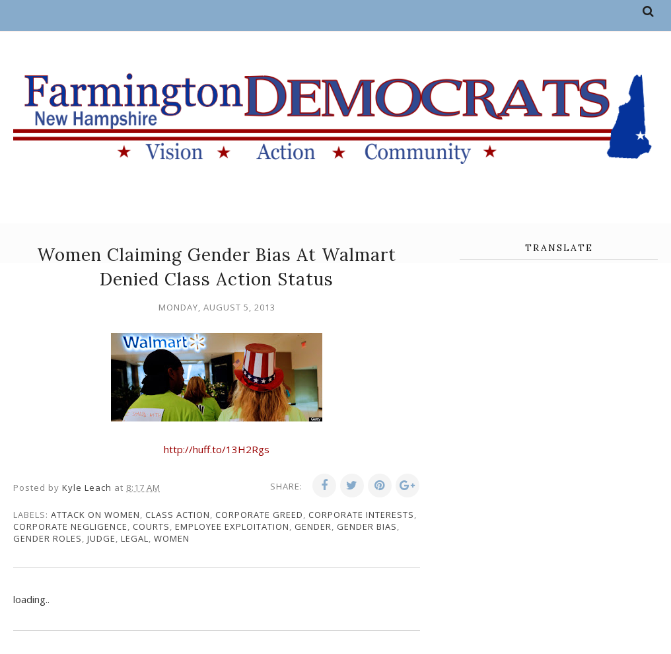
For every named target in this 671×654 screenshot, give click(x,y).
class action (177, 515)
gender (313, 526)
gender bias (367, 526)
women (172, 538)
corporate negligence (70, 526)
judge (101, 538)
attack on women (95, 515)
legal (135, 538)
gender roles (47, 538)
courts (151, 526)
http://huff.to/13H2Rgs (216, 449)
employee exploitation (232, 526)
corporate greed (259, 515)
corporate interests (361, 515)
